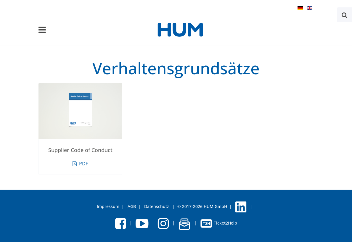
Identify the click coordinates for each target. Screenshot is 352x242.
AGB (132, 206)
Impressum (108, 206)
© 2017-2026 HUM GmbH (202, 206)
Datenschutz (156, 206)
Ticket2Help (218, 223)
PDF (80, 163)
